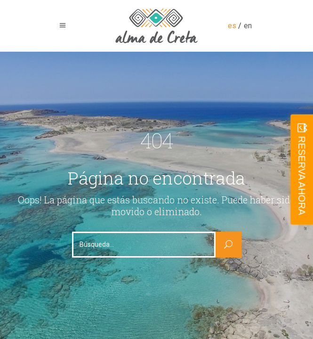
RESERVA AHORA (302, 175)
